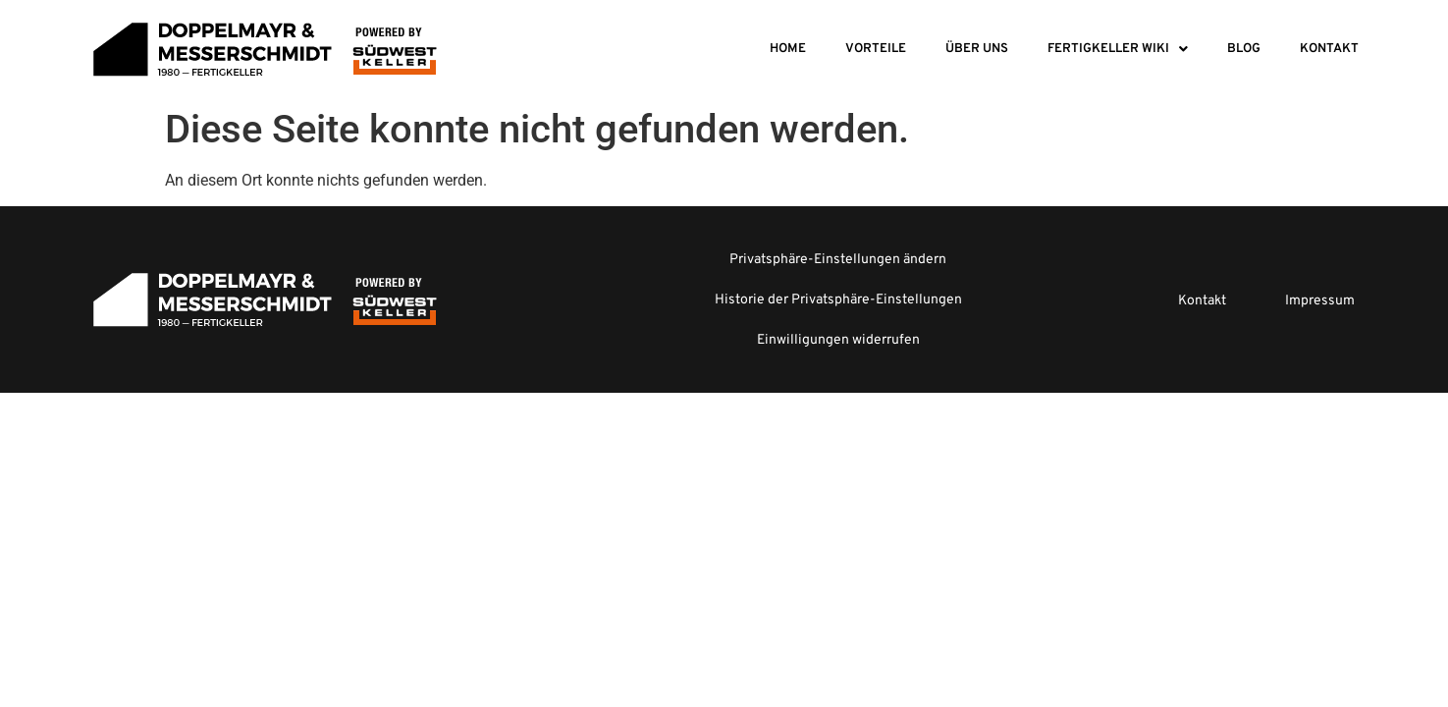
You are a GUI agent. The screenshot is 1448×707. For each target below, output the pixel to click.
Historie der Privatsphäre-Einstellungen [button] (838, 300)
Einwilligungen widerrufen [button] (838, 340)
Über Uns (976, 49)
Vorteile (875, 49)
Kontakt (1329, 49)
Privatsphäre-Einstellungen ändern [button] (837, 259)
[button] (1117, 49)
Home (788, 49)
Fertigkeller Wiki (1117, 49)
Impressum (1320, 301)
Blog (1243, 49)
